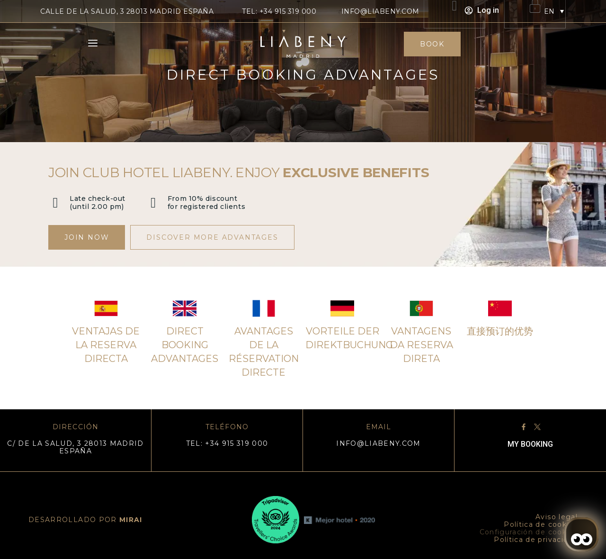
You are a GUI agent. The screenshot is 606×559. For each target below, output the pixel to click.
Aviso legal (556, 517)
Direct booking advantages (184, 344)
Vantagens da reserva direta (421, 344)
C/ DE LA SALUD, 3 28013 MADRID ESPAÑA (75, 447)
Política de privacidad (536, 539)
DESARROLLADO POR (85, 519)
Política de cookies (541, 524)
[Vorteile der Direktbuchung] (342, 308)
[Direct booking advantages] (184, 308)
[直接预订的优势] (500, 308)
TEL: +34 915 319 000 (279, 11)
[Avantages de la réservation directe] (264, 308)
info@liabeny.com (380, 11)
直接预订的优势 (500, 331)
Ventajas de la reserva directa (106, 344)
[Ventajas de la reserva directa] (106, 308)
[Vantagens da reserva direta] (421, 308)
